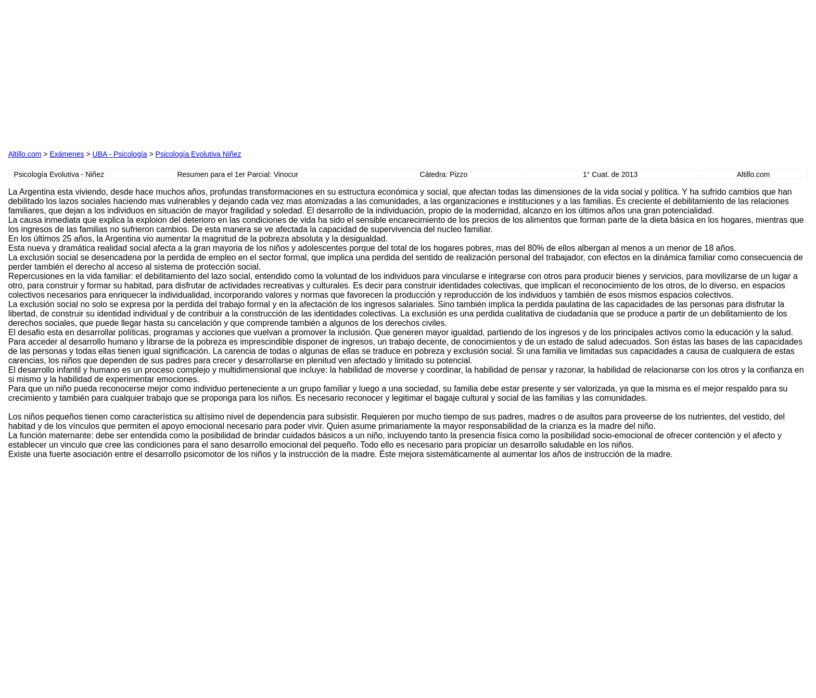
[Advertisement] (290, 73)
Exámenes (66, 154)
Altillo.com (25, 154)
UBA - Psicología (120, 154)
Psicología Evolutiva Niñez (198, 154)
